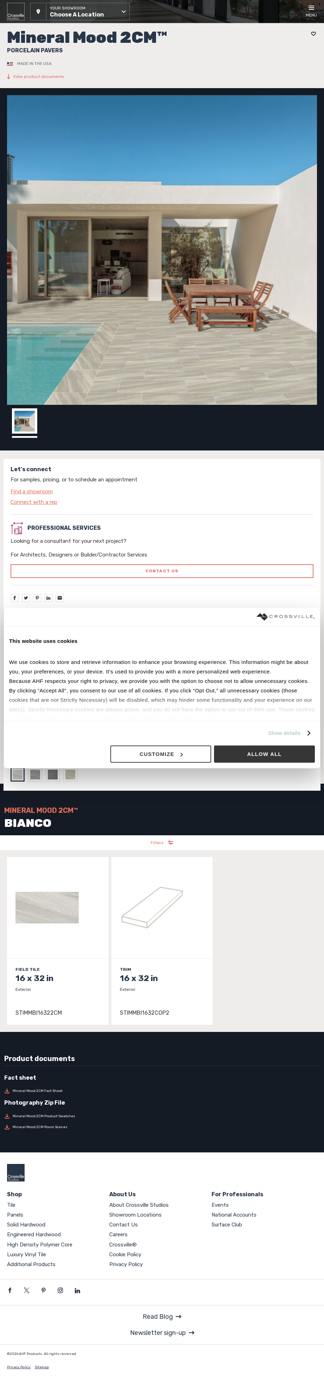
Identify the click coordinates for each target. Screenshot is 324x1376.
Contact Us (123, 1225)
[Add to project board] (311, 33)
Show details (284, 733)
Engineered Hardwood (34, 1234)
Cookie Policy (125, 1254)
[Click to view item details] (58, 941)
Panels (15, 1215)
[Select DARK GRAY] (54, 775)
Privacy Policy (126, 1264)
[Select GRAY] (37, 775)
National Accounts (234, 1215)
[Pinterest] (37, 598)
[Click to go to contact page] (162, 491)
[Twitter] (26, 598)
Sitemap (42, 1367)
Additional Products (31, 1264)
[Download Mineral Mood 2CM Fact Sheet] (162, 1091)
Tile (11, 1205)
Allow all (264, 754)
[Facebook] (15, 598)
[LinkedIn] (48, 598)
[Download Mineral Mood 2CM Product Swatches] (162, 1116)
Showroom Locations (135, 1215)
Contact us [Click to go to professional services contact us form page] (162, 570)
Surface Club (227, 1225)
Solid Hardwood (26, 1225)
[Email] (60, 598)
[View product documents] (162, 76)
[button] (80, 11)
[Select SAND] (72, 775)
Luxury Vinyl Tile (26, 1254)
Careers (118, 1234)
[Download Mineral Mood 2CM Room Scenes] (162, 1127)
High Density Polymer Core (39, 1245)
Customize (161, 754)
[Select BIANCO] (19, 775)
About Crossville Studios (139, 1205)
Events (220, 1205)
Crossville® (123, 1245)
